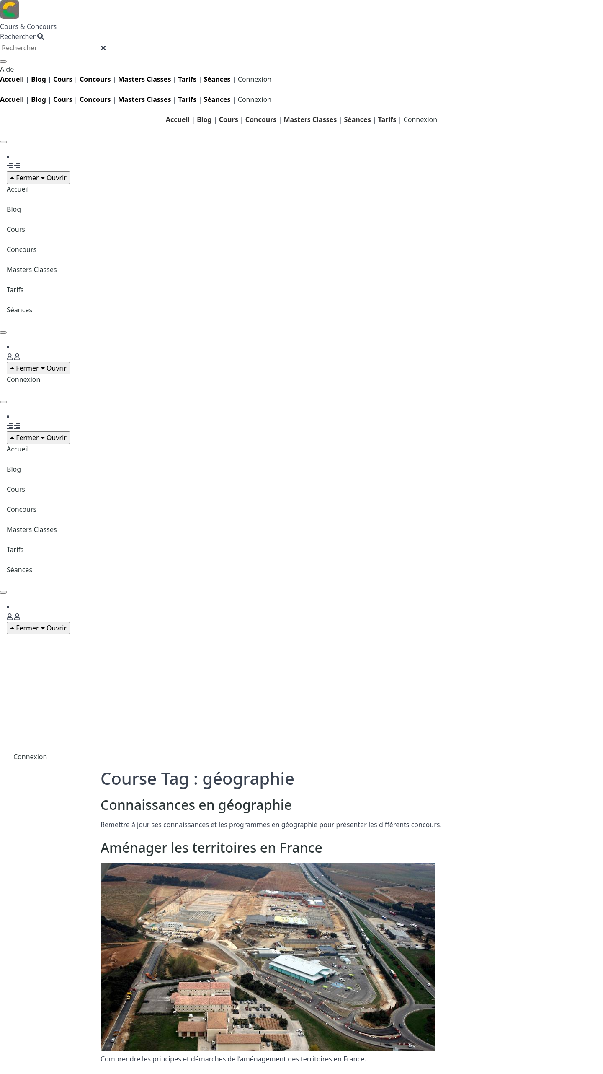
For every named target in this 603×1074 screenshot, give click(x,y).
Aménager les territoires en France (211, 847)
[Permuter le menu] (3, 142)
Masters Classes (32, 269)
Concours (95, 79)
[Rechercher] (3, 61)
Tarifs (187, 79)
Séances (217, 79)
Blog (38, 79)
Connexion (254, 79)
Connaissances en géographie (196, 805)
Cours (16, 229)
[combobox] (49, 48)
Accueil (178, 119)
